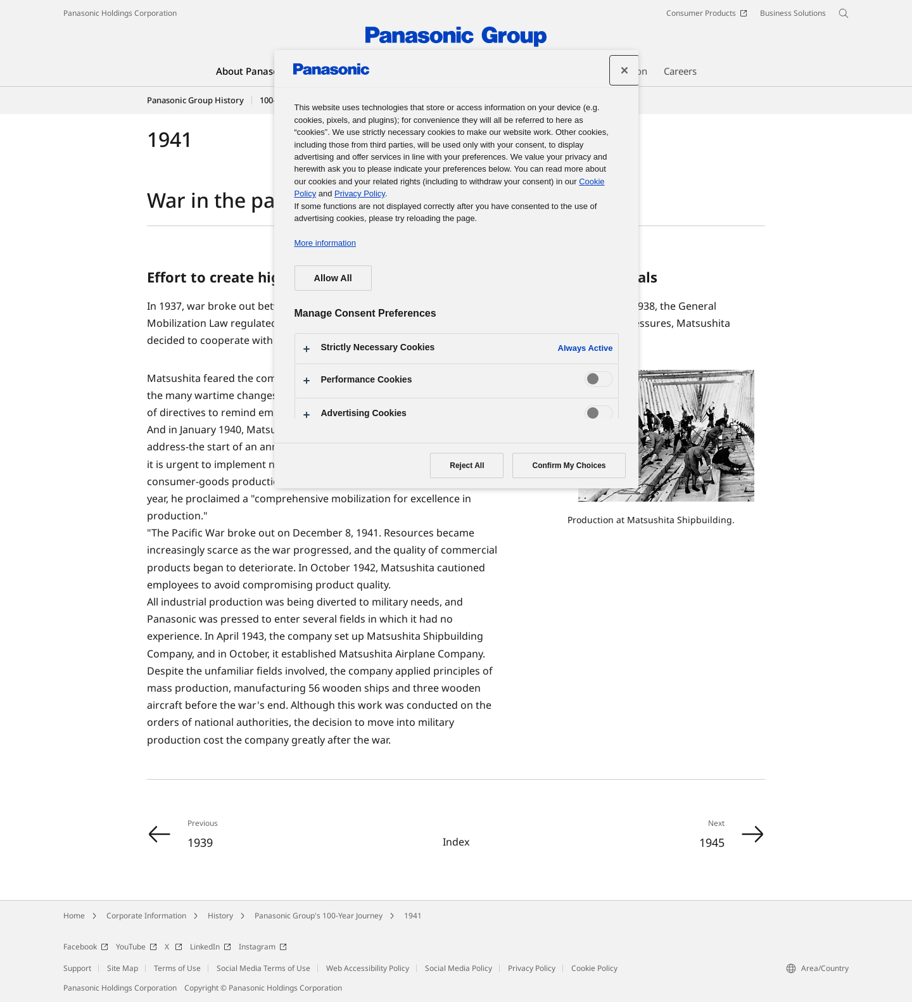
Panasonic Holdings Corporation (120, 13)
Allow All (333, 278)
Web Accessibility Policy (367, 968)
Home (74, 915)
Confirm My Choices (568, 465)
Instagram (263, 946)
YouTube (136, 946)
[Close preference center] (624, 70)
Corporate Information (146, 915)
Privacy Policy (531, 968)
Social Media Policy (458, 968)
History (220, 915)
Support (77, 968)
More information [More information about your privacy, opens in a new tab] (325, 243)
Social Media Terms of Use (263, 968)
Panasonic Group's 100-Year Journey (319, 915)
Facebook (85, 946)
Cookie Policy (594, 968)
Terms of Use (177, 968)
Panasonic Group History (195, 100)
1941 (413, 915)
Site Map (122, 968)
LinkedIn (210, 946)
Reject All (467, 465)
